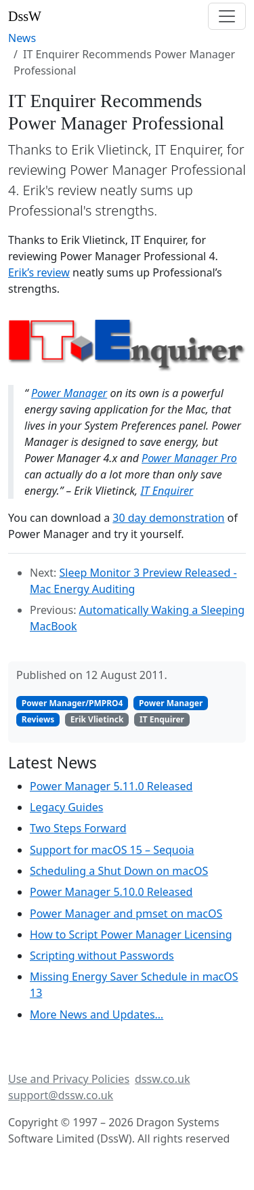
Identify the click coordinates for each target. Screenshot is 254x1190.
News (22, 37)
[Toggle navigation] (227, 16)
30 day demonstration (168, 517)
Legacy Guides (66, 807)
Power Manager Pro (189, 458)
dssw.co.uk (162, 1078)
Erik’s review (39, 272)
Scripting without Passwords (102, 955)
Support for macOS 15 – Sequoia (112, 849)
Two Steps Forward (78, 828)
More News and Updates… (96, 1014)
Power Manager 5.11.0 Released (111, 786)
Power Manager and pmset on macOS (126, 913)
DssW (24, 16)
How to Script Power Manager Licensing (131, 934)
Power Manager (69, 393)
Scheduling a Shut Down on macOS (119, 870)
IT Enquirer (166, 490)
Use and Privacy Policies (68, 1078)
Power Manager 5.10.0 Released (111, 891)
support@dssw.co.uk (60, 1095)
